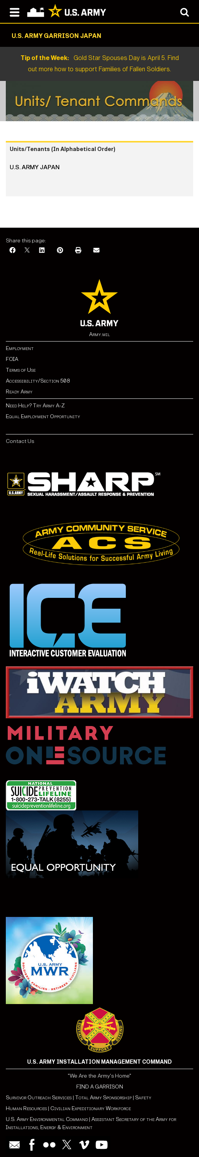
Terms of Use (21, 370)
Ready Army (19, 391)
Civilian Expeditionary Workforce (90, 1108)
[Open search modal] (184, 11)
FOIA (12, 359)
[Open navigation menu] (14, 11)
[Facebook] (12, 250)
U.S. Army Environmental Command (47, 1119)
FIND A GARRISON (99, 1086)
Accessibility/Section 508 (38, 381)
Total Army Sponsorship (103, 1097)
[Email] (96, 250)
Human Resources (26, 1108)
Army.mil (99, 334)
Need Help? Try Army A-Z (35, 405)
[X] (27, 250)
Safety (143, 1097)
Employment (20, 348)
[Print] (78, 250)
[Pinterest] (60, 250)
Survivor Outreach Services (39, 1097)
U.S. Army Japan (35, 167)
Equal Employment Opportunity (43, 416)
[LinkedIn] (41, 250)
